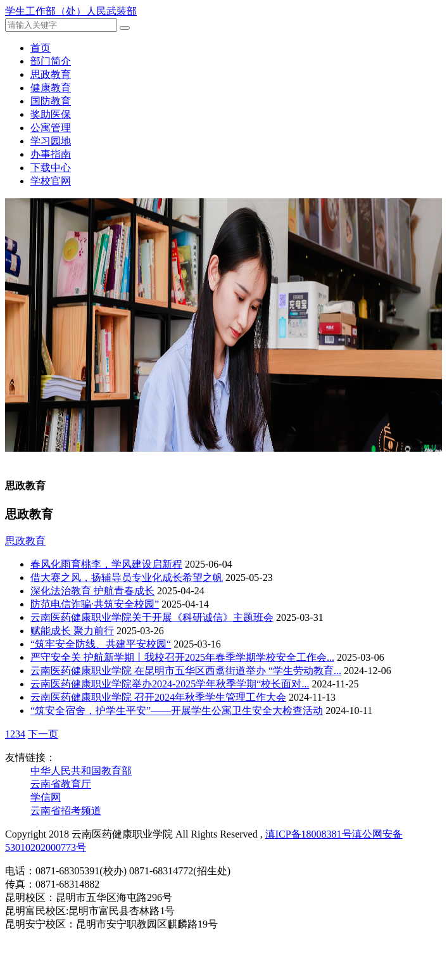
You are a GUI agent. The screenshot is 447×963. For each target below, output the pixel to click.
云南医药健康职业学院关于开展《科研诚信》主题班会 (152, 617)
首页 (40, 47)
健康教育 (50, 87)
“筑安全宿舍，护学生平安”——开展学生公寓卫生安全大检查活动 (176, 710)
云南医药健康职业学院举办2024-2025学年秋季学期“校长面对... (169, 684)
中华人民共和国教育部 (81, 770)
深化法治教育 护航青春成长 (92, 590)
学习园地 (50, 141)
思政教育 (50, 74)
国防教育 (50, 101)
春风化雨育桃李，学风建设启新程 (106, 564)
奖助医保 (50, 114)
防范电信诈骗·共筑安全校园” (94, 604)
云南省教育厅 (60, 784)
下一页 (43, 734)
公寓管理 (50, 127)
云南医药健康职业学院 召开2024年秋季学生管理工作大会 (158, 697)
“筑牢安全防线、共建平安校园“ (100, 644)
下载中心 (50, 167)
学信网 (45, 797)
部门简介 (50, 61)
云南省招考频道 (65, 810)
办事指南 (50, 154)
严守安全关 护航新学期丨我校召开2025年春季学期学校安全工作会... (182, 657)
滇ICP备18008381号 (308, 834)
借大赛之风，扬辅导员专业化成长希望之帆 (126, 577)
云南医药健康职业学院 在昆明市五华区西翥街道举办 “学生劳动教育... (185, 670)
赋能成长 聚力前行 (72, 630)
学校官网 (50, 180)
